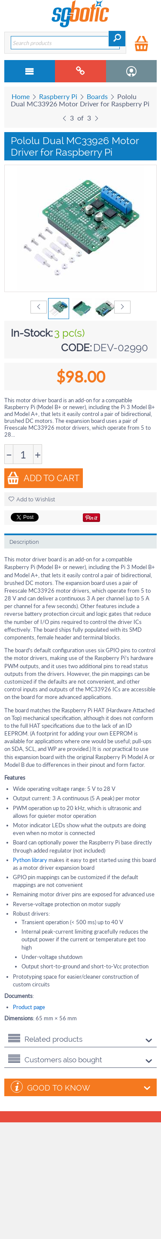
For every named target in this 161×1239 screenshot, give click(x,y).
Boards (97, 96)
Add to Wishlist (32, 499)
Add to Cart (43, 478)
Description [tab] (24, 542)
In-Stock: (32, 333)
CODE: (76, 347)
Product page (29, 1007)
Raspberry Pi (58, 96)
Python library (30, 859)
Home (21, 96)
